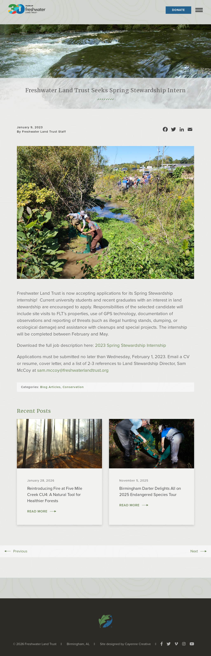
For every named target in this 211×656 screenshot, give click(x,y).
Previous (20, 551)
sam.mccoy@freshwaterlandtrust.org (73, 370)
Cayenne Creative (138, 644)
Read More (37, 511)
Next (194, 551)
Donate (178, 10)
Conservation (73, 387)
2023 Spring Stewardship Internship (130, 345)
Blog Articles (50, 387)
